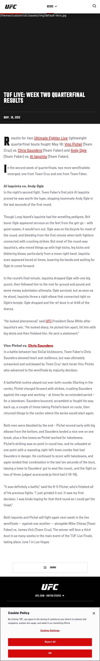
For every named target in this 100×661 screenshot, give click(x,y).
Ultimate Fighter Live (51, 138)
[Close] (94, 613)
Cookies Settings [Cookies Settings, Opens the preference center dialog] (50, 631)
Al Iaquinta (38, 157)
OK (50, 653)
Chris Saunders (30, 151)
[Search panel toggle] (94, 6)
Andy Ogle (79, 151)
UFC (49, 321)
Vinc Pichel (73, 144)
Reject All (50, 642)
